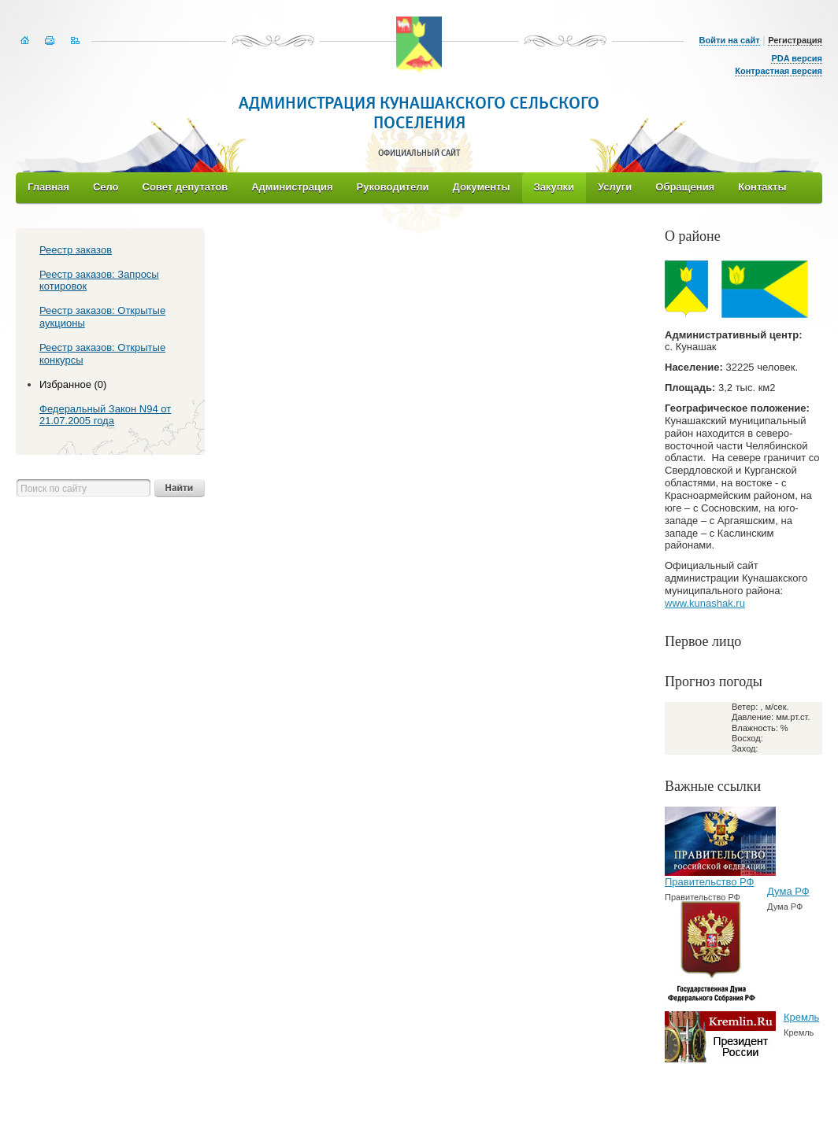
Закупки (554, 187)
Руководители (393, 187)
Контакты (762, 187)
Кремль (801, 1017)
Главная (48, 187)
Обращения (684, 187)
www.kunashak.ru (705, 603)
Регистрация (795, 40)
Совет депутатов (185, 187)
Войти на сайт (729, 40)
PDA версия (796, 58)
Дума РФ (788, 891)
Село (106, 187)
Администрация (291, 187)
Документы (481, 187)
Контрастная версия (778, 71)
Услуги (615, 187)
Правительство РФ (709, 882)
